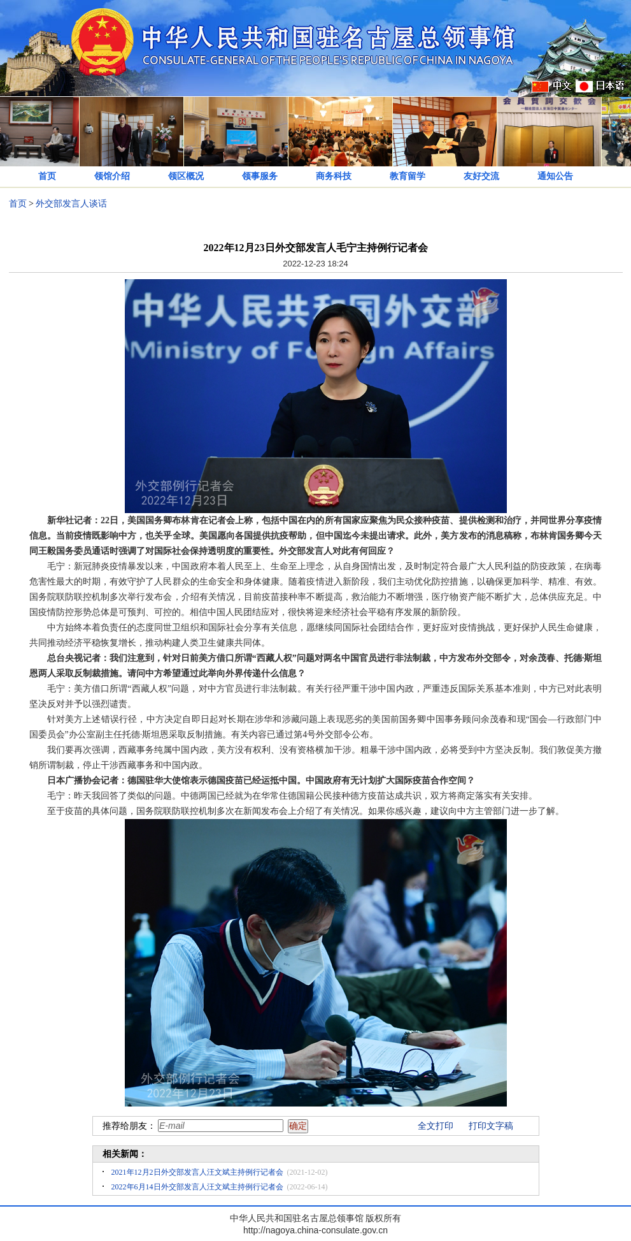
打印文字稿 (491, 1126)
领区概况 (186, 176)
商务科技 (333, 176)
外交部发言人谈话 (71, 203)
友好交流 (481, 176)
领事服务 (260, 176)
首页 (47, 176)
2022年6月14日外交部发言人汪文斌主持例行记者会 (197, 1186)
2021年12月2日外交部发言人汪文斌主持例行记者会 (197, 1172)
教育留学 (407, 176)
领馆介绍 (112, 176)
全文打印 (435, 1126)
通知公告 (555, 176)
